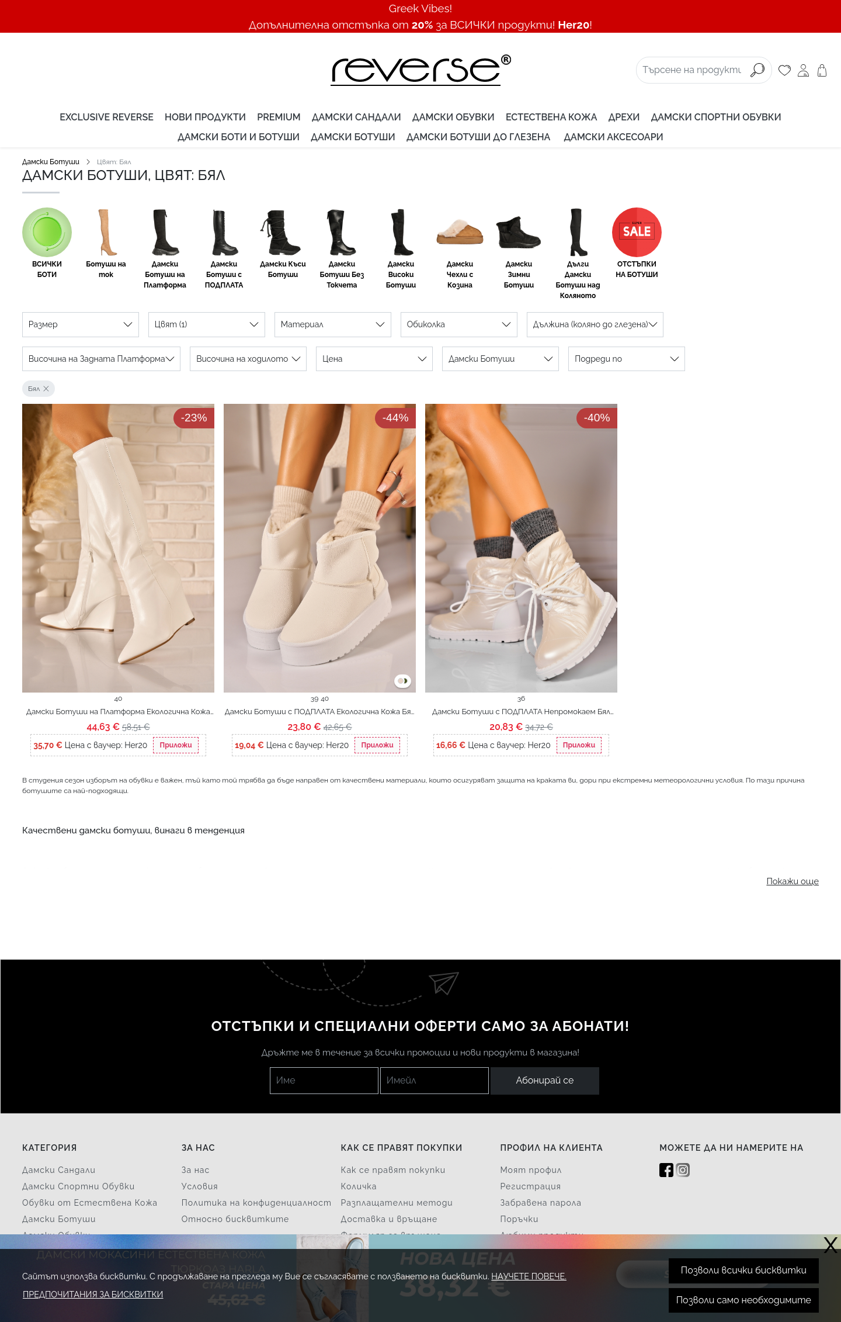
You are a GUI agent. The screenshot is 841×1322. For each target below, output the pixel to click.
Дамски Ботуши (353, 137)
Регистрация (530, 1186)
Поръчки (519, 1219)
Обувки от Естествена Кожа (90, 1202)
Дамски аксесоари (613, 137)
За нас (196, 1170)
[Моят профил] (803, 70)
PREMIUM (278, 117)
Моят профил (531, 1170)
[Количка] (822, 70)
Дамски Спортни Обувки (716, 117)
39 (314, 698)
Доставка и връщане (389, 1219)
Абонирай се (545, 1080)
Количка (359, 1186)
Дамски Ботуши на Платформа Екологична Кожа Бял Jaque (118, 712)
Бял (34, 389)
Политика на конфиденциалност (257, 1202)
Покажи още (792, 881)
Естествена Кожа (551, 117)
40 (118, 698)
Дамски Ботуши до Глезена (479, 137)
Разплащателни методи (397, 1202)
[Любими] (785, 70)
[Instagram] (683, 1170)
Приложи (175, 745)
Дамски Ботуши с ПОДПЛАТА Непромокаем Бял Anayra (521, 712)
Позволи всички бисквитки (744, 1270)
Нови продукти (205, 117)
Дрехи (624, 117)
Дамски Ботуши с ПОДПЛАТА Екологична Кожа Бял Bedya (320, 712)
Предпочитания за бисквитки (93, 1294)
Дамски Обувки (453, 117)
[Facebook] (666, 1170)
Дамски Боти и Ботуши (239, 137)
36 (521, 698)
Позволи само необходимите (743, 1300)
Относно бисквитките (236, 1219)
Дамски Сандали (356, 117)
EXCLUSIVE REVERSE (107, 117)
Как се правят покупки (393, 1170)
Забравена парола (540, 1202)
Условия (200, 1186)
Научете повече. (529, 1276)
